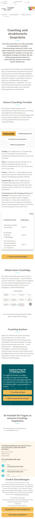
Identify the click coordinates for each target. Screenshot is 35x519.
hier (25, 316)
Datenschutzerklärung (21, 497)
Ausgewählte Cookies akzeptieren (17, 513)
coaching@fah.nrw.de (11, 430)
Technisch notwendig (18, 501)
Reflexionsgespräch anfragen (17, 398)
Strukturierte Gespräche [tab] (17, 139)
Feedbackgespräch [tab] (25, 134)
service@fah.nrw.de (14, 477)
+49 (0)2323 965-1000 (15, 467)
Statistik (18, 507)
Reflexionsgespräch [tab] (17, 145)
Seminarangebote (14, 14)
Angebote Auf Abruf (26, 14)
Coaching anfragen (17, 392)
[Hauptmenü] (33, 8)
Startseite (4, 14)
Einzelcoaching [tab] (8, 134)
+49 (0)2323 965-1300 (15, 472)
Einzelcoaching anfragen (17, 257)
